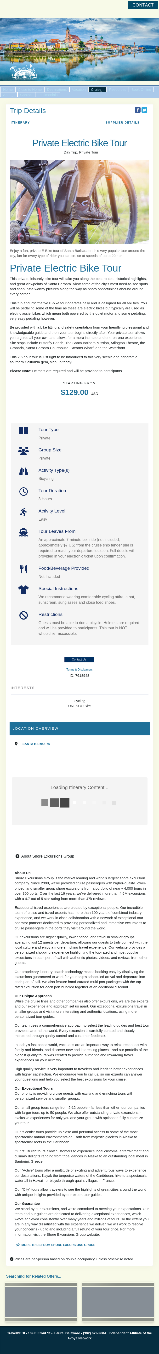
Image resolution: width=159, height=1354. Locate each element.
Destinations (57, 89)
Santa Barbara (36, 744)
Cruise (96, 89)
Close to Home (30, 89)
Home (8, 89)
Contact (26, 95)
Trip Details (28, 110)
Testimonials (48, 95)
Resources (117, 89)
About (7, 95)
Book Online (141, 89)
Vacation (79, 89)
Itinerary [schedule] (20, 122)
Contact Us (79, 659)
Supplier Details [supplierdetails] (123, 122)
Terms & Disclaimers (79, 669)
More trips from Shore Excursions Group (55, 1245)
